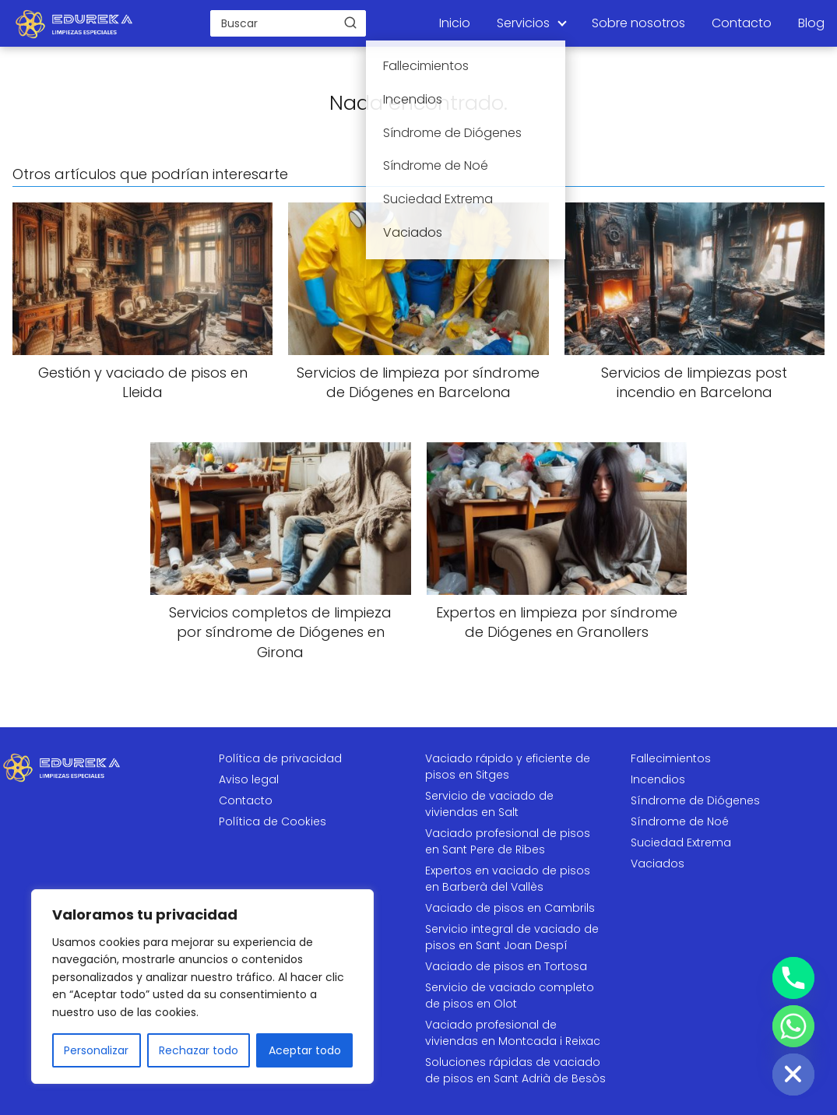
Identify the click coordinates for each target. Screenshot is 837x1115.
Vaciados (657, 863)
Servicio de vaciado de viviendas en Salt (489, 804)
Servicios (523, 23)
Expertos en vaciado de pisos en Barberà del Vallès (507, 879)
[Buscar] (350, 22)
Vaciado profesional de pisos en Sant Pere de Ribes (507, 841)
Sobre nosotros (638, 23)
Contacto (742, 23)
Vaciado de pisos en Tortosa (506, 966)
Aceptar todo (305, 1050)
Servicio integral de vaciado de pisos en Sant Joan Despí (512, 937)
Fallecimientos (671, 758)
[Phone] (793, 978)
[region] (202, 986)
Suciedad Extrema (681, 842)
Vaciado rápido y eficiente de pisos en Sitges (507, 767)
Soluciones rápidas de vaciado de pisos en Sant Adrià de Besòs (515, 1070)
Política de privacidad (280, 758)
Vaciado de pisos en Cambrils (510, 908)
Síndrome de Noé (680, 821)
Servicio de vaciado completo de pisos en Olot (509, 995)
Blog (811, 23)
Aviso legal (249, 779)
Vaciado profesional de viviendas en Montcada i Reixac (512, 1033)
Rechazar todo (198, 1050)
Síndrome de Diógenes (695, 800)
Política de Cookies (272, 821)
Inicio (454, 23)
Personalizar (96, 1050)
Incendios (658, 779)
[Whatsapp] (793, 1026)
